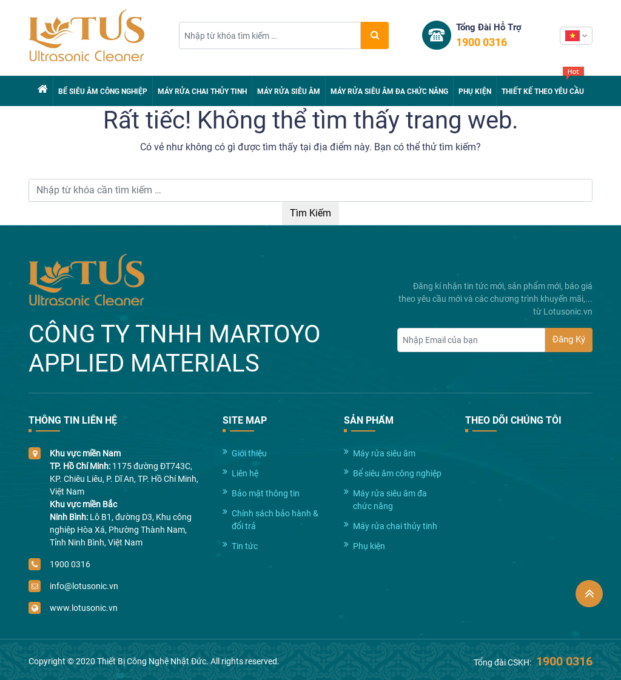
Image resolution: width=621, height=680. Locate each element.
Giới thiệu (249, 453)
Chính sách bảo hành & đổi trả (275, 519)
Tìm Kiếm (310, 213)
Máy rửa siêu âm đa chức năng (389, 91)
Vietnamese (572, 35)
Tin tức (245, 546)
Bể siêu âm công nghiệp (102, 91)
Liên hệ (245, 473)
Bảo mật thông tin (266, 493)
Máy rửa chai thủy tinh (202, 91)
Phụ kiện (474, 91)
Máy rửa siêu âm (288, 91)
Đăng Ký (568, 339)
